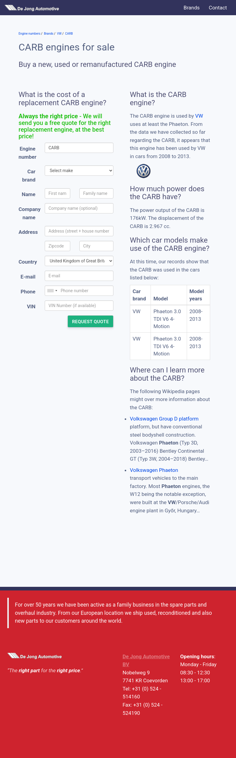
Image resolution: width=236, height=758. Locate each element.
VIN (31, 306)
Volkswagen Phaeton (154, 470)
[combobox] (52, 291)
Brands (192, 8)
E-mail (27, 277)
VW (199, 116)
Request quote (90, 321)
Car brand (29, 175)
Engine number (27, 153)
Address (28, 232)
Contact (218, 8)
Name (29, 194)
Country (28, 262)
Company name (29, 213)
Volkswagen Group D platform (164, 419)
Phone (28, 292)
